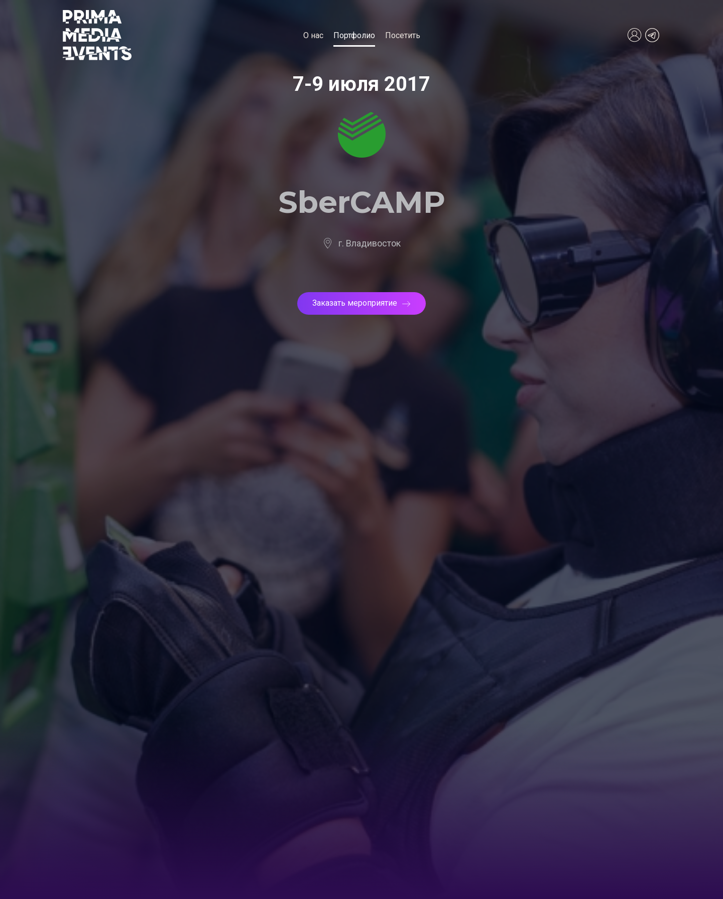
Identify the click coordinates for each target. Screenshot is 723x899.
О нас (313, 35)
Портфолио (354, 35)
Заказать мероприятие (361, 303)
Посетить (402, 35)
